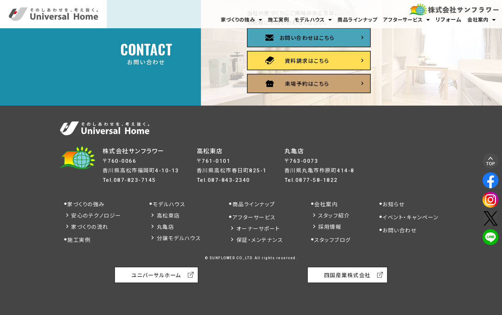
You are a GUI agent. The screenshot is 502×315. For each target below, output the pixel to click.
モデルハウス (310, 20)
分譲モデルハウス (179, 238)
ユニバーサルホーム (156, 275)
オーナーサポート (258, 229)
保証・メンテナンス (259, 240)
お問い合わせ (399, 230)
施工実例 (278, 20)
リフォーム (448, 20)
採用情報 (329, 227)
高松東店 (168, 216)
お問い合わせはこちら (307, 38)
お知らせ (393, 204)
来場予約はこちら (307, 84)
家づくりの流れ (90, 227)
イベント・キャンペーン (410, 217)
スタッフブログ (332, 240)
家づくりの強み (238, 20)
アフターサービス (403, 20)
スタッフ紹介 (334, 216)
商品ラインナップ (357, 20)
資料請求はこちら (307, 61)
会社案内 (478, 20)
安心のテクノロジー (96, 216)
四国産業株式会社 (347, 275)
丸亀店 (165, 227)
